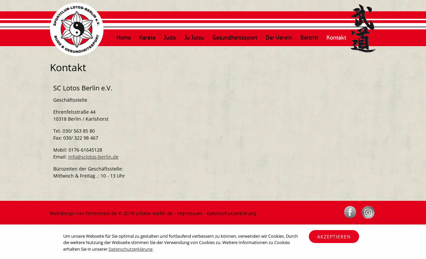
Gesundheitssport (234, 37)
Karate (147, 37)
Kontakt (336, 37)
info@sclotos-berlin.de (93, 157)
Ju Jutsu (194, 37)
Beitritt (309, 37)
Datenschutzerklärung (231, 213)
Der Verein (279, 37)
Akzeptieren (334, 236)
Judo (170, 37)
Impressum (189, 213)
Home (123, 37)
